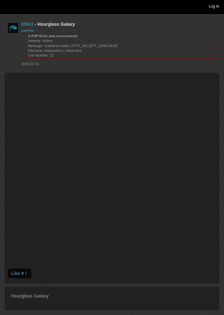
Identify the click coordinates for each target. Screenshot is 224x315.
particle (27, 30)
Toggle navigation (7, 6)
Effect (27, 24)
